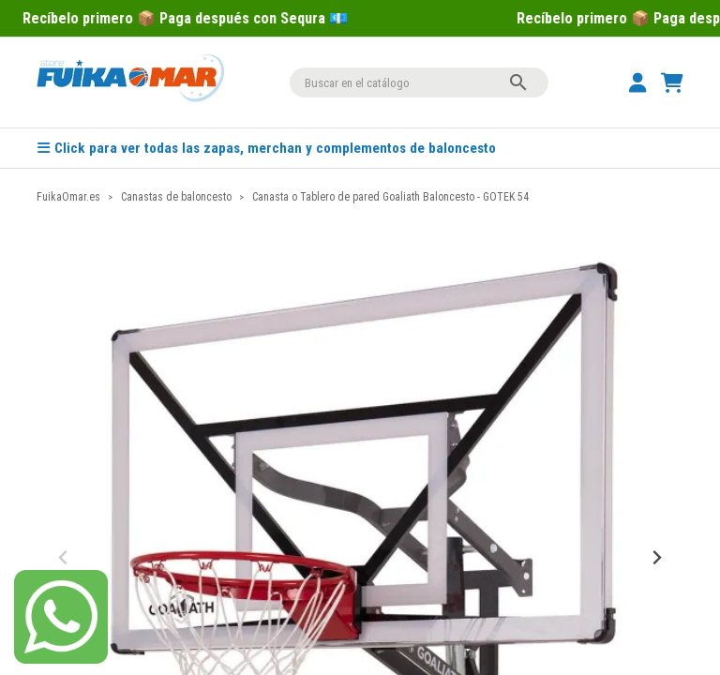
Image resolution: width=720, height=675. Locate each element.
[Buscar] (419, 83)
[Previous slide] (64, 558)
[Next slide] (655, 558)
